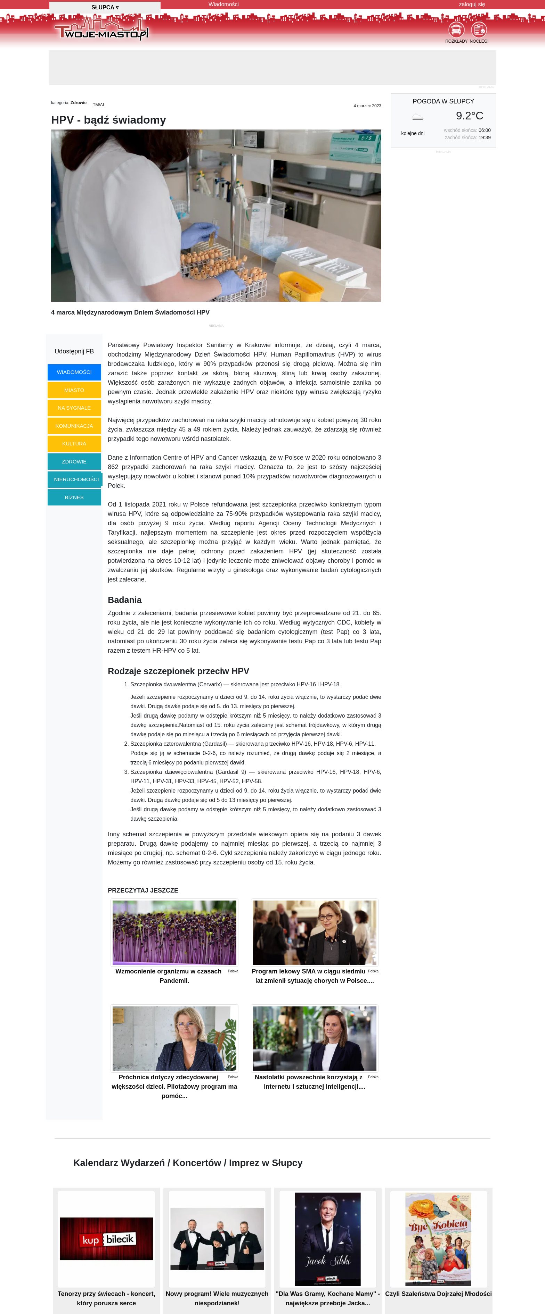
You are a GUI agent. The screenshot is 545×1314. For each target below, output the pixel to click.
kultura (74, 443)
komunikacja (74, 426)
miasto (74, 390)
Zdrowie (79, 102)
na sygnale (74, 408)
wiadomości (74, 372)
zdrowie (74, 461)
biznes (74, 497)
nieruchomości (76, 479)
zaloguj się (472, 4)
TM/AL (99, 104)
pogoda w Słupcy (443, 101)
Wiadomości (224, 4)
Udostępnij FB (74, 351)
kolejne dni (412, 133)
